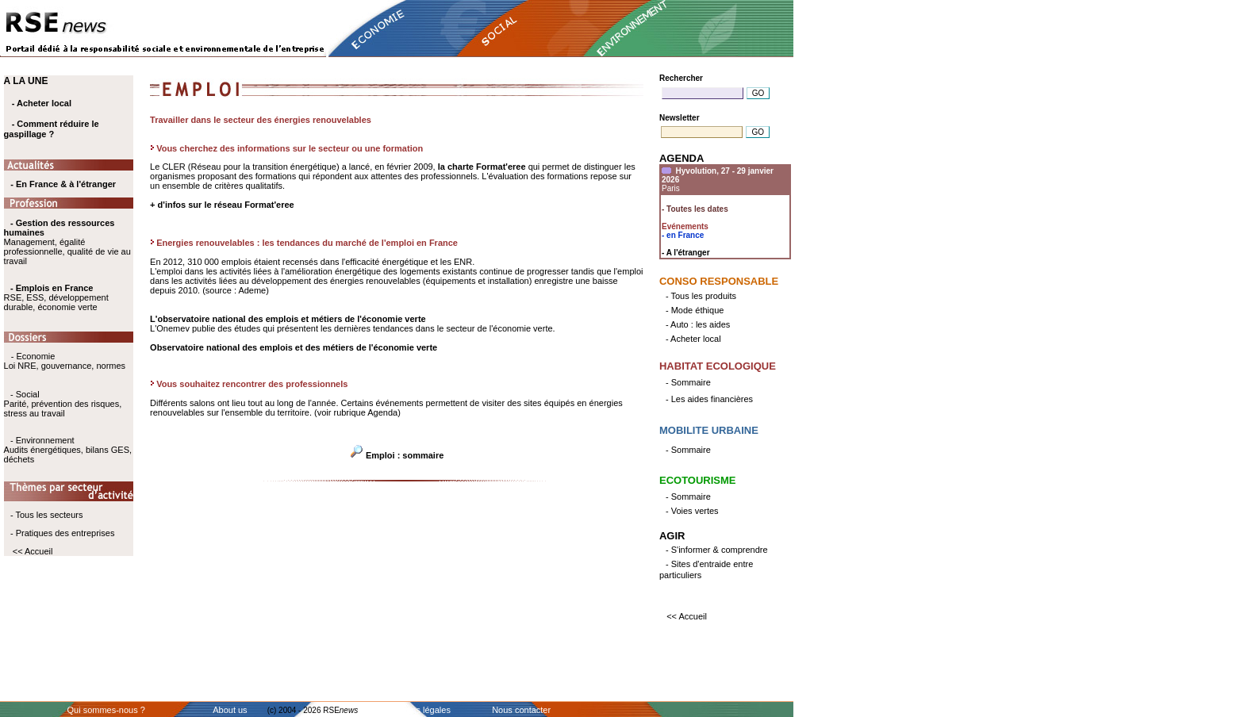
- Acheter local (41, 103)
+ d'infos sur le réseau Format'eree (222, 204)
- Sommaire (688, 382)
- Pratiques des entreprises (62, 533)
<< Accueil (33, 551)
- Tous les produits (701, 296)
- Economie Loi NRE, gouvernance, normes (64, 360)
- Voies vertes (692, 511)
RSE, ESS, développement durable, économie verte (56, 302)
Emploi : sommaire (404, 455)
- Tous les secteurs (46, 515)
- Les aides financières (709, 399)
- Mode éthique (695, 310)
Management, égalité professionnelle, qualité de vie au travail (67, 242)
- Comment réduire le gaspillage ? (51, 129)
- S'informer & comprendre (717, 549)
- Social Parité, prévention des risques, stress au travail (63, 403)
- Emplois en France (52, 288)
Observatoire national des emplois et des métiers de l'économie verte (293, 347)
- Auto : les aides (698, 324)
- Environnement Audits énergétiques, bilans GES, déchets (68, 449)
